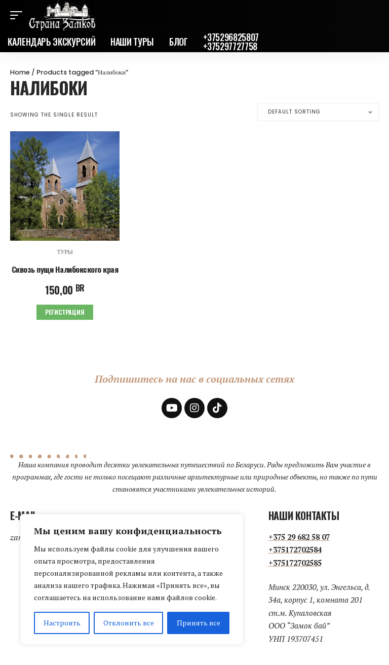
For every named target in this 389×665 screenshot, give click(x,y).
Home (20, 72)
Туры (64, 251)
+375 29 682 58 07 (299, 536)
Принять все (198, 622)
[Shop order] (318, 112)
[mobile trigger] (18, 15)
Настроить (62, 622)
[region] (131, 579)
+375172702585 (295, 562)
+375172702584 (295, 549)
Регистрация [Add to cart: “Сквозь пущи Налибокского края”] (65, 311)
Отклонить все (128, 622)
